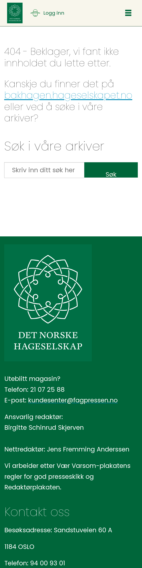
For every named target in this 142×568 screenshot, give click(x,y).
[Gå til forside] (15, 13)
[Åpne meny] (47, 13)
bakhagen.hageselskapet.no (68, 95)
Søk (111, 173)
